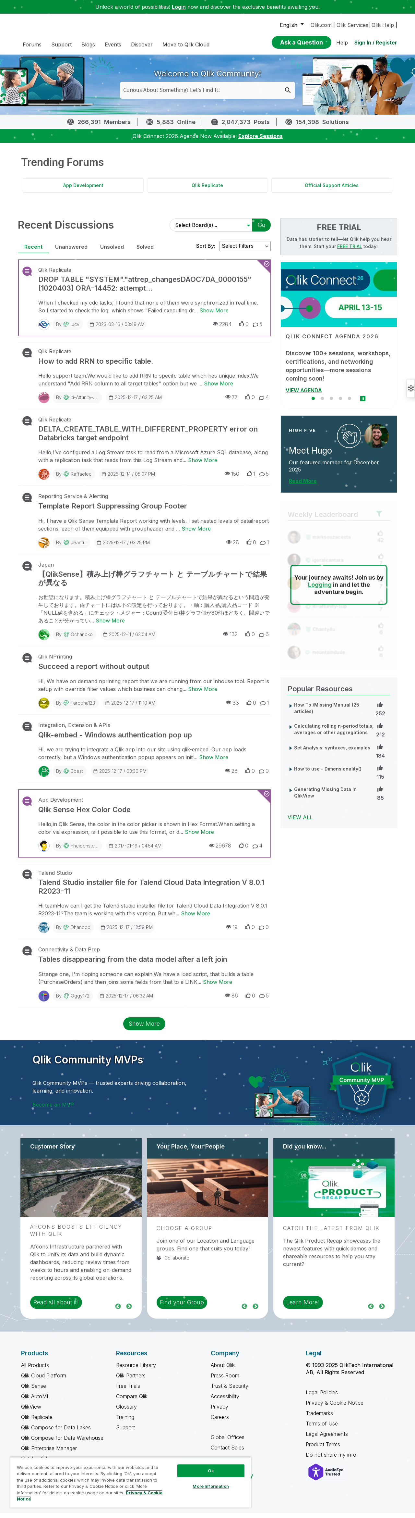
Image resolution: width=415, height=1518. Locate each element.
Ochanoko (82, 639)
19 (232, 931)
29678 (220, 850)
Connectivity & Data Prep (69, 954)
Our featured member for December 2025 (334, 471)
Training (125, 1422)
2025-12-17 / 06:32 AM (126, 1000)
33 (232, 707)
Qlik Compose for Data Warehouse (62, 1442)
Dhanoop (80, 932)
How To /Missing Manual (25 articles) (326, 713)
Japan (46, 569)
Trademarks (319, 1418)
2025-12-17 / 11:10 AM (130, 707)
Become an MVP (53, 1109)
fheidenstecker (87, 850)
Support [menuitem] (61, 44)
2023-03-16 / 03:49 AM (117, 329)
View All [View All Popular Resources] (300, 822)
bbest (77, 776)
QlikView (31, 1411)
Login (179, 7)
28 (232, 547)
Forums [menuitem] (32, 44)
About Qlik (223, 1370)
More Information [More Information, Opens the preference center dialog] (211, 1486)
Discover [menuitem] (142, 44)
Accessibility (225, 1401)
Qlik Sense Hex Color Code (84, 814)
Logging (320, 589)
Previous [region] (118, 1310)
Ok (211, 1470)
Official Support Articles (332, 190)
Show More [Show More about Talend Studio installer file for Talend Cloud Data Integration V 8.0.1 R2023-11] (195, 918)
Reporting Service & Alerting (73, 501)
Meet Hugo (310, 455)
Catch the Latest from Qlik (331, 1233)
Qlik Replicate (207, 190)
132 (230, 638)
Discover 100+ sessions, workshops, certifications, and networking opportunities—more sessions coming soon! (338, 371)
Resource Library (136, 1370)
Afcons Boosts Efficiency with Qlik (76, 1235)
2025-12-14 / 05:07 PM (128, 478)
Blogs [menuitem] (88, 44)
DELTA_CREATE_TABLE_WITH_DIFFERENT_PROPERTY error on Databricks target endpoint (148, 438)
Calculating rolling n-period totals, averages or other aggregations (334, 734)
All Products (35, 1370)
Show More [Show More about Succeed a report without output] (202, 694)
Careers (220, 1422)
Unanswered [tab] (71, 251)
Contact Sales (227, 1452)
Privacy (219, 1411)
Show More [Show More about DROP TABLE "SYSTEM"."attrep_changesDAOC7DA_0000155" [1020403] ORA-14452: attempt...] (214, 315)
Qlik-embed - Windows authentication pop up (115, 739)
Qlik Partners (131, 1380)
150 (232, 478)
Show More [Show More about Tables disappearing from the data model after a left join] (217, 987)
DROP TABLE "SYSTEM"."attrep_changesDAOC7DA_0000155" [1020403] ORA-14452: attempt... (144, 288)
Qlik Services (352, 25)
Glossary (126, 1411)
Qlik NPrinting (55, 661)
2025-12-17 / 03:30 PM (120, 775)
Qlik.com (321, 25)
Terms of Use (322, 1428)
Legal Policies (322, 1397)
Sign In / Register (375, 42)
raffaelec (81, 479)
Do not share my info (332, 1459)
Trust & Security (229, 1390)
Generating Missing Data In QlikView (325, 797)
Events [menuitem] (113, 44)
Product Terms (323, 1449)
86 (231, 1000)
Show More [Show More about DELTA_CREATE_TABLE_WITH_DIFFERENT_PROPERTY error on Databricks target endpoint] (202, 465)
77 (231, 401)
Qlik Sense (33, 1390)
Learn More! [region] (303, 1307)
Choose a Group (184, 1233)
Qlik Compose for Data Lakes (56, 1432)
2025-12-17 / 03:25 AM (135, 402)
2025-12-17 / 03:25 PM (123, 547)
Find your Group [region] (182, 1307)
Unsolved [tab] (112, 251)
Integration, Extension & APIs (74, 730)
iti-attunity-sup (86, 402)
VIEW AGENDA (304, 395)
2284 (222, 328)
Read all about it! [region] (56, 1307)
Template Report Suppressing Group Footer (112, 511)
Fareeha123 (83, 707)
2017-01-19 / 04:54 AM (134, 850)
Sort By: (205, 250)
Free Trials (128, 1390)
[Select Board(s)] (210, 230)
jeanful (79, 547)
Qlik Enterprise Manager (49, 1453)
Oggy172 (80, 1000)
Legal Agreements (327, 1439)
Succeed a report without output (93, 671)
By (67, 329)
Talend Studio (55, 877)
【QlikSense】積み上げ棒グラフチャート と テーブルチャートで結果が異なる (152, 583)
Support (125, 1432)
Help (342, 42)
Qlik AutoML (35, 1401)
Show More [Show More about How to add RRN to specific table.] (218, 388)
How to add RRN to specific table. (95, 366)
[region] (130, 1482)
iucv (75, 329)
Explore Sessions (260, 141)
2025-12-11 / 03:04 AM (128, 639)
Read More (303, 486)
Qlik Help (383, 25)
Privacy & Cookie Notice (334, 1407)
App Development (83, 190)
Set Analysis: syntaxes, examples (332, 752)
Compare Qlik (132, 1401)
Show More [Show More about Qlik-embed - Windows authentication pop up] (213, 762)
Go (261, 229)
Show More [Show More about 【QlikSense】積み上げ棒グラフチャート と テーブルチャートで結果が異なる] (110, 625)
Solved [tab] (145, 251)
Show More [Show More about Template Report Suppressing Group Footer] (196, 533)
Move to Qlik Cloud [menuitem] (185, 44)
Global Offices (227, 1442)
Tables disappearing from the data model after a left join (132, 964)
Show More (144, 1028)
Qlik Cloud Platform (43, 1380)
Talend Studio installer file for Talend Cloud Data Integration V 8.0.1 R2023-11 (151, 891)
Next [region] (129, 1310)
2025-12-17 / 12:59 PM (126, 932)
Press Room (225, 1380)
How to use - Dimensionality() (328, 773)
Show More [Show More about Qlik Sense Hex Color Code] (199, 837)
